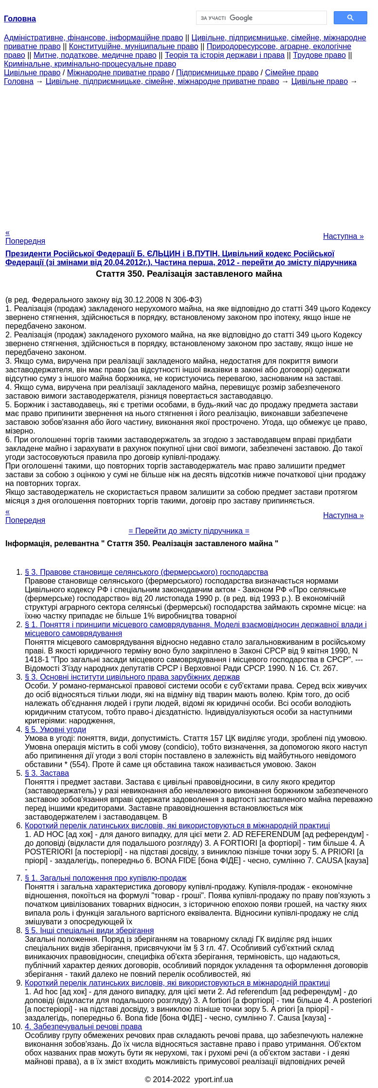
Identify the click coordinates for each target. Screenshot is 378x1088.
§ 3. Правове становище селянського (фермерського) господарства (146, 572)
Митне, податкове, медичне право (95, 55)
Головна (19, 81)
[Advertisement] (189, 154)
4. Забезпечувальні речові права (83, 1026)
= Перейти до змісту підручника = (189, 531)
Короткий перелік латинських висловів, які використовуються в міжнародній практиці (177, 825)
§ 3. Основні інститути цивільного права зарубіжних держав (132, 677)
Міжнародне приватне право (118, 72)
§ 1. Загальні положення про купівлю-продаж (106, 878)
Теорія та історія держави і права (225, 55)
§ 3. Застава (47, 773)
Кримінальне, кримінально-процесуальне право (90, 64)
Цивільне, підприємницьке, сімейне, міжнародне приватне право (162, 81)
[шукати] (261, 18)
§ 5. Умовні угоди (55, 729)
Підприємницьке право (217, 72)
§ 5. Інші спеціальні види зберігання (89, 930)
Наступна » (343, 236)
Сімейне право (292, 72)
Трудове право (319, 55)
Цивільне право (32, 72)
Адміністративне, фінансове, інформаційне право (93, 37)
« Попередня (25, 236)
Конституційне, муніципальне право (133, 46)
